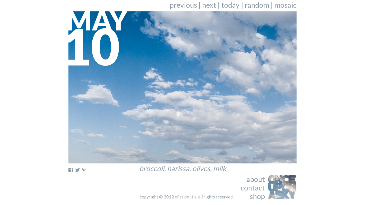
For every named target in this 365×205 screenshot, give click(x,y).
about (255, 179)
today (230, 5)
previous (183, 5)
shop (257, 196)
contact (253, 187)
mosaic (285, 5)
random (257, 5)
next (209, 5)
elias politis (185, 196)
